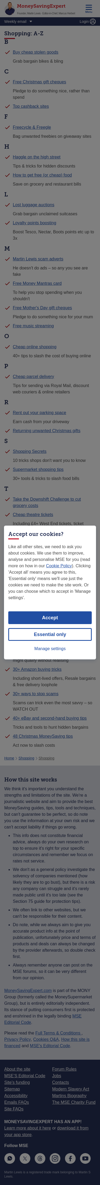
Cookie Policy (59, 566)
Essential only (50, 634)
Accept (50, 617)
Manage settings (50, 648)
